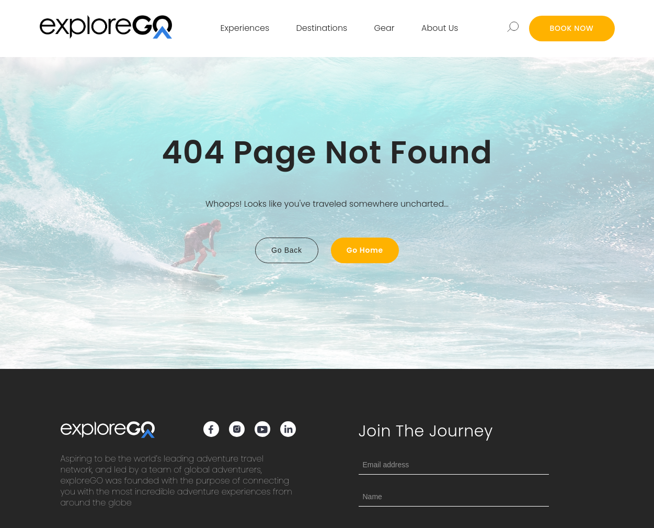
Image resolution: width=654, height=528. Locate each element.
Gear (384, 28)
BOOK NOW (572, 28)
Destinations (322, 28)
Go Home (365, 250)
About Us (439, 28)
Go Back (286, 250)
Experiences (245, 28)
